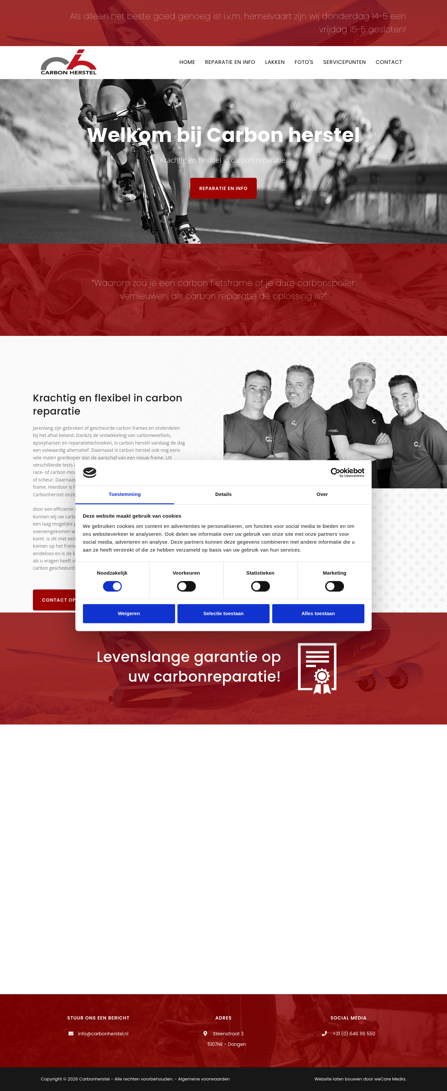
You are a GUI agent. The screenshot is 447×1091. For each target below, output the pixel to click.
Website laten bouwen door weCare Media (359, 1079)
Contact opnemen (67, 600)
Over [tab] (322, 494)
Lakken (274, 62)
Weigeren (129, 613)
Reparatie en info (229, 62)
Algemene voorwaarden (204, 1079)
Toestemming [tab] (125, 494)
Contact (389, 62)
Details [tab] (223, 494)
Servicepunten (344, 62)
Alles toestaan (318, 613)
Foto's (303, 62)
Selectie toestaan (223, 613)
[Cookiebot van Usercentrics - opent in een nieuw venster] (335, 472)
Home (187, 62)
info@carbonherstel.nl (103, 1033)
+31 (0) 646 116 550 (353, 1033)
